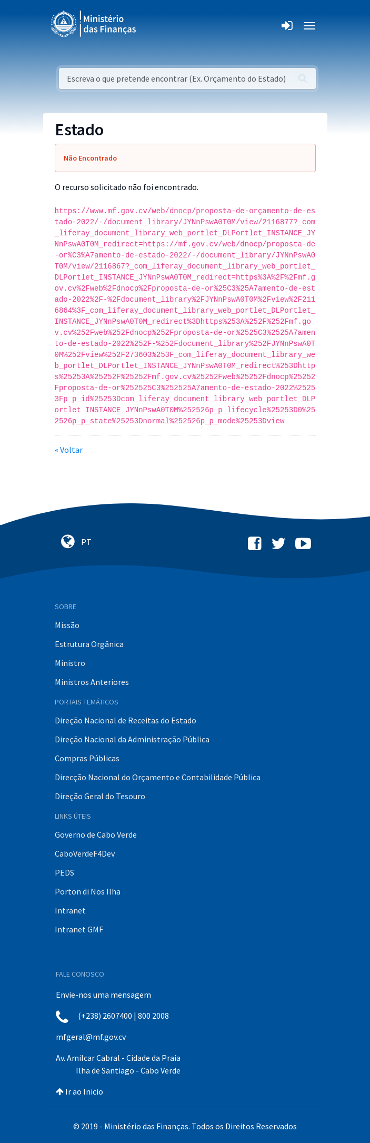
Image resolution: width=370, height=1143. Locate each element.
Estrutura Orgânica (89, 644)
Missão (67, 625)
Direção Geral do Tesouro (100, 796)
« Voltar (69, 449)
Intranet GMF (79, 929)
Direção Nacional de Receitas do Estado (125, 720)
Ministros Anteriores (92, 682)
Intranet (70, 910)
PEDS (64, 872)
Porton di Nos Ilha (88, 891)
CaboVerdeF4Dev (85, 853)
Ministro (70, 663)
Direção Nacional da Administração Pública (132, 739)
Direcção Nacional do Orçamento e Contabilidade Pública (158, 777)
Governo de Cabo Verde (96, 834)
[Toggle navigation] (153, 26)
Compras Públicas (87, 758)
